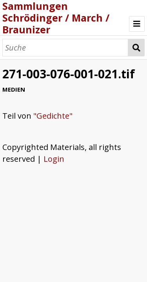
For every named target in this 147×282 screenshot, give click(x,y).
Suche (136, 47)
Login (54, 159)
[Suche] (65, 47)
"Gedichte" (53, 115)
